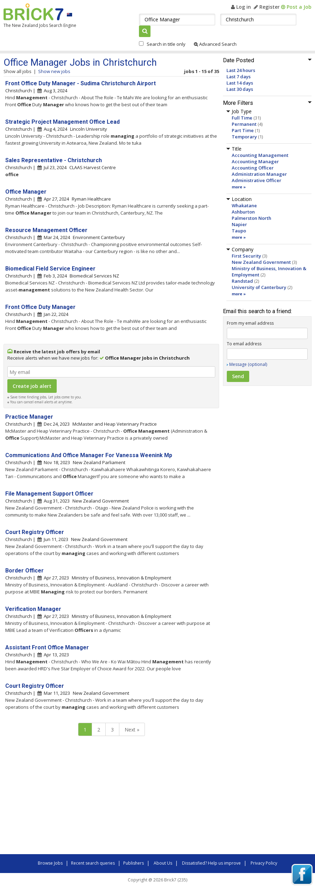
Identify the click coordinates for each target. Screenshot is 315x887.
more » (239, 186)
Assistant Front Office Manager (47, 647)
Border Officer (24, 570)
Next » (132, 729)
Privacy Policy (264, 863)
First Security (246, 256)
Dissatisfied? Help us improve (211, 863)
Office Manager (26, 191)
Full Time (242, 118)
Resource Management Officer (46, 230)
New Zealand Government (261, 262)
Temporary (244, 137)
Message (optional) (248, 364)
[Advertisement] (102, 797)
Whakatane (244, 205)
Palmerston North (251, 218)
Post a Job (296, 6)
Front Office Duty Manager (40, 307)
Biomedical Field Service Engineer (50, 268)
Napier (239, 224)
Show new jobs (54, 71)
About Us (163, 863)
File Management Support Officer (49, 493)
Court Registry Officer (34, 532)
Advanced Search (215, 44)
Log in (241, 6)
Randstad (242, 281)
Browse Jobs (50, 863)
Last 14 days (239, 83)
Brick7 (33, 11)
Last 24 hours (240, 70)
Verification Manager (33, 609)
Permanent (244, 124)
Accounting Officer (253, 168)
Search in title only (166, 44)
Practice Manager (29, 416)
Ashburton (243, 212)
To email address (244, 344)
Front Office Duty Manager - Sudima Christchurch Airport (80, 83)
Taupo (239, 231)
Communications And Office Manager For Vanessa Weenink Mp (88, 455)
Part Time (243, 130)
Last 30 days (239, 89)
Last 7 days (238, 76)
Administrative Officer (256, 180)
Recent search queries (93, 863)
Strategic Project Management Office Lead (62, 121)
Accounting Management (260, 155)
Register (267, 6)
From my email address (250, 323)
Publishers (133, 863)
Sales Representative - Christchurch (53, 160)
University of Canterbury (259, 287)
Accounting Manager (255, 161)
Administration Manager (259, 174)
